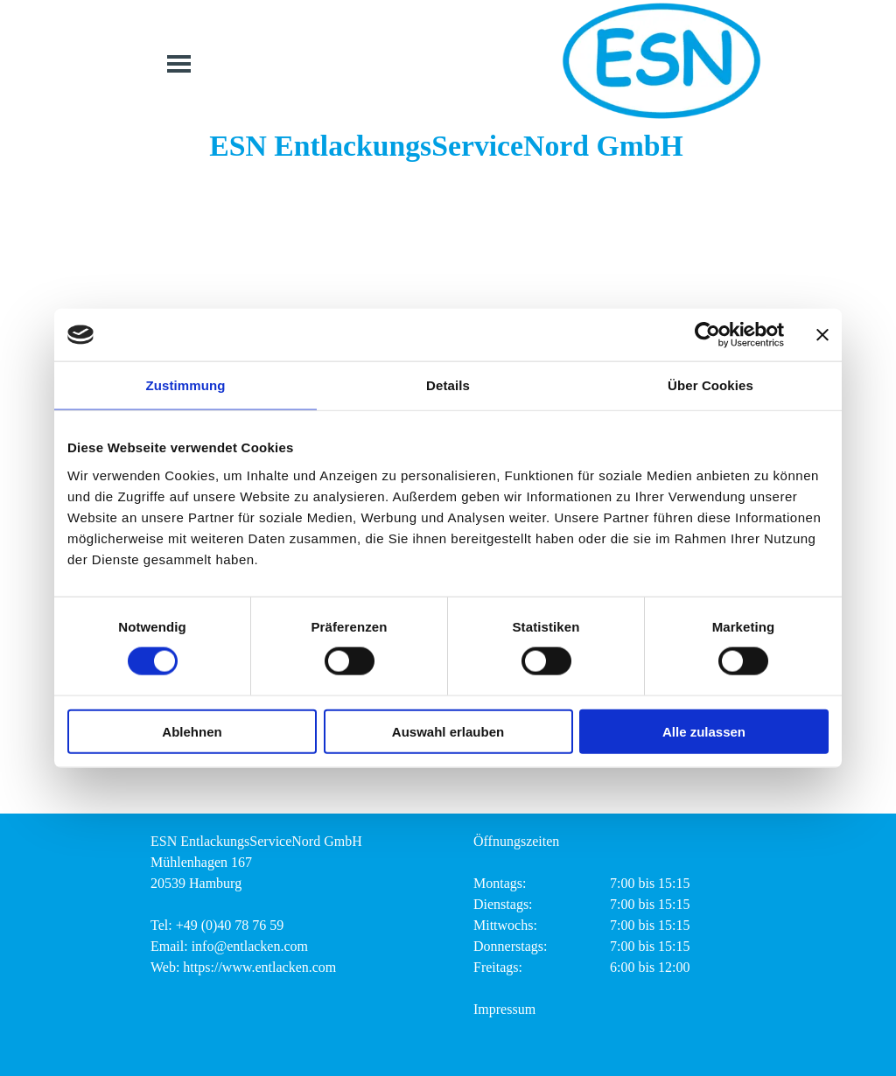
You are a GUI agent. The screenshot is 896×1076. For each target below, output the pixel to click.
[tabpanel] (288, 904)
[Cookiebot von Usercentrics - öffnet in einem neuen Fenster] (707, 335)
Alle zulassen (704, 730)
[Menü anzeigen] (179, 63)
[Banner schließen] (822, 335)
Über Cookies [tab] (710, 385)
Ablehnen (191, 730)
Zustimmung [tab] (186, 385)
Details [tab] (448, 385)
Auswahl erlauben (448, 730)
